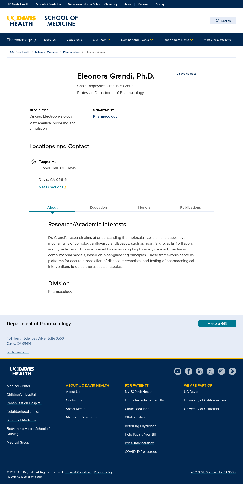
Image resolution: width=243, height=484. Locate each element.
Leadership (74, 39)
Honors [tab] (144, 207)
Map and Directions (217, 39)
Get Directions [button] (51, 187)
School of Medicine (48, 4)
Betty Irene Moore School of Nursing (92, 4)
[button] (102, 39)
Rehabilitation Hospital (24, 403)
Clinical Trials (135, 417)
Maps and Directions (81, 417)
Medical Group (18, 442)
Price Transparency (139, 443)
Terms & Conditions (78, 472)
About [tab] (52, 207)
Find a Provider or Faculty (144, 400)
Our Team (99, 39)
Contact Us (74, 400)
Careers (143, 4)
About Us (73, 391)
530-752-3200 (18, 352)
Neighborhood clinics (23, 411)
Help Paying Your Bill (141, 434)
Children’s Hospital (21, 394)
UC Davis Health (18, 4)
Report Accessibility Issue (24, 476)
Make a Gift (217, 323)
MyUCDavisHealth (139, 391)
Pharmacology (19, 40)
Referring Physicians (140, 425)
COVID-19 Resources (141, 451)
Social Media (76, 408)
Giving (160, 4)
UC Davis (191, 391)
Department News (176, 39)
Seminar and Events (135, 39)
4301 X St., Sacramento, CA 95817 (213, 472)
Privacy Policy (103, 472)
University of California (201, 408)
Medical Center (18, 385)
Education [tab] (98, 207)
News (127, 4)
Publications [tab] (190, 207)
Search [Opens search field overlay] (223, 21)
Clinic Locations (137, 408)
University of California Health (207, 400)
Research (49, 39)
